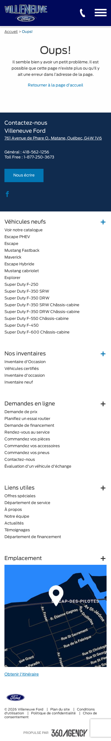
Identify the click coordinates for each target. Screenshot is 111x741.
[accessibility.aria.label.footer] (70, 733)
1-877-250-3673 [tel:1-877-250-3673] (39, 157)
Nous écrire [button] (24, 175)
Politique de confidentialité (54, 713)
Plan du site (60, 709)
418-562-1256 (35, 152)
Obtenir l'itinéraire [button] (21, 674)
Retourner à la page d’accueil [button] (55, 85)
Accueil (11, 31)
